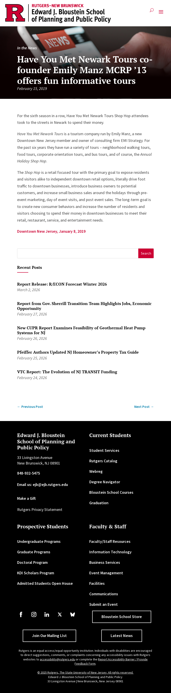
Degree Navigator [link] (104, 481)
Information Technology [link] (110, 551)
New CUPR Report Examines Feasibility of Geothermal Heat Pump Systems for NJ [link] (81, 330)
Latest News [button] (122, 635)
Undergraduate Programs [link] (39, 541)
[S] (77, 253)
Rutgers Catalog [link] (103, 460)
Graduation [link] (98, 502)
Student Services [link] (104, 450)
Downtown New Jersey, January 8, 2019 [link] (51, 231)
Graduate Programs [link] (33, 551)
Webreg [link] (96, 471)
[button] (161, 13)
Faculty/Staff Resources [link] (109, 541)
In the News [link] (27, 47)
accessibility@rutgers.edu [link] (57, 659)
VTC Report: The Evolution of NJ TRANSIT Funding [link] (67, 371)
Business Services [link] (104, 562)
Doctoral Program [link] (32, 562)
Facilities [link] (97, 583)
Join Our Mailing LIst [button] (49, 635)
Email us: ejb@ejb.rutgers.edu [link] (42, 484)
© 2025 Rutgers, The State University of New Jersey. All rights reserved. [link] (85, 672)
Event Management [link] (106, 572)
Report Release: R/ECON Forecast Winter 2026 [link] (62, 284)
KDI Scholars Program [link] (35, 572)
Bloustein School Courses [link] (111, 492)
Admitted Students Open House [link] (45, 583)
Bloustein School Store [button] (122, 616)
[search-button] (152, 12)
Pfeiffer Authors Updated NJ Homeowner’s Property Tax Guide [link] (78, 352)
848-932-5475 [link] (28, 473)
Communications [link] (103, 593)
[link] (58, 13)
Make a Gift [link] (26, 498)
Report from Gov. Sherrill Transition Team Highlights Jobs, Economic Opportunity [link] (84, 306)
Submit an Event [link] (103, 604)
